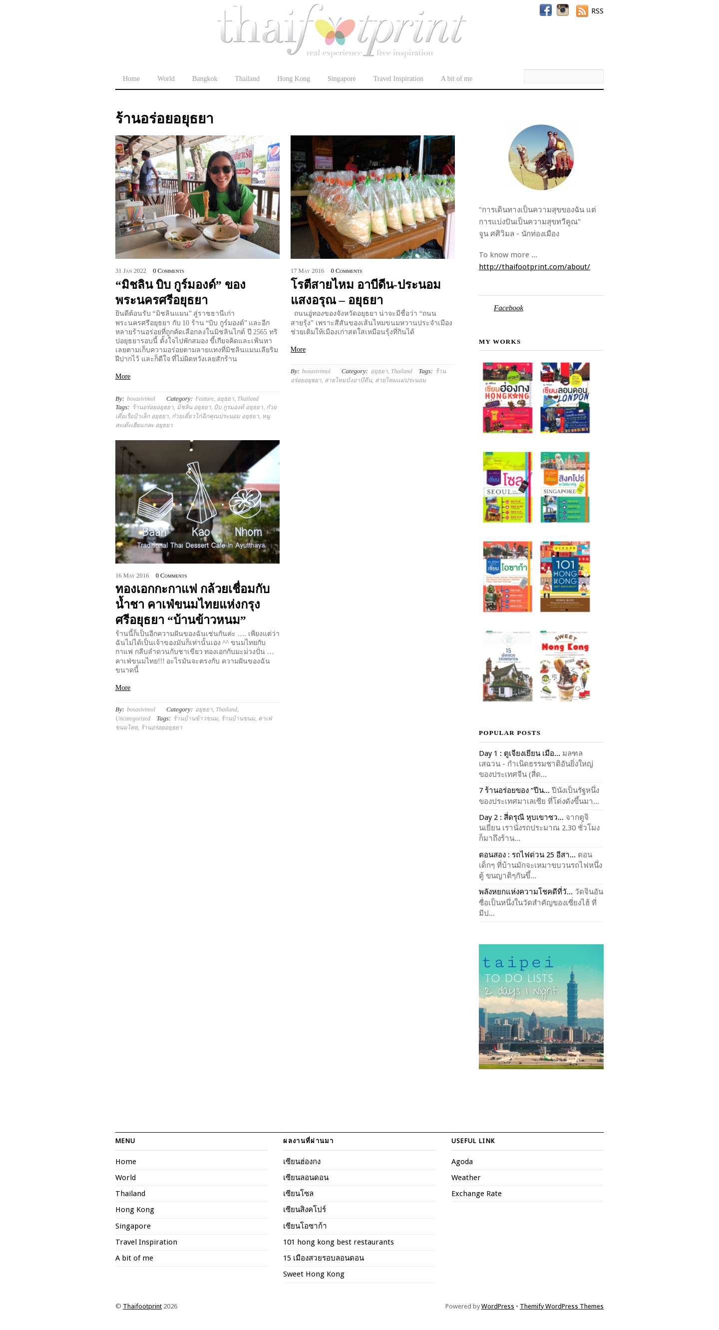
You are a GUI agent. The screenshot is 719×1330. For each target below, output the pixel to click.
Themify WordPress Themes (562, 1306)
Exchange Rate (476, 1193)
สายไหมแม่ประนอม (400, 380)
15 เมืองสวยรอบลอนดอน (323, 1258)
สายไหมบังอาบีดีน (348, 380)
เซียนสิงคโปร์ (304, 1209)
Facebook (508, 308)
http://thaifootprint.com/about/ (534, 266)
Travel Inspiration (398, 78)
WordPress (497, 1306)
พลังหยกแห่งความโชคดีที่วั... (526, 891)
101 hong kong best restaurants (338, 1242)
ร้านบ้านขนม (238, 718)
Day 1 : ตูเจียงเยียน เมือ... (519, 753)
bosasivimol (141, 398)
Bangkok (205, 78)
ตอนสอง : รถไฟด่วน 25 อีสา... (527, 854)
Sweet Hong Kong (314, 1274)
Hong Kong (293, 78)
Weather (466, 1177)
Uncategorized (132, 718)
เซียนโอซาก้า (305, 1226)
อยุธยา (225, 398)
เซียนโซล (298, 1193)
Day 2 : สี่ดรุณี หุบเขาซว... (521, 817)
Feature (204, 398)
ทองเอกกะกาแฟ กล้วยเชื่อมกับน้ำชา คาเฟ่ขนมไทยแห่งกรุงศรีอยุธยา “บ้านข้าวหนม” (192, 605)
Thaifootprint (142, 1306)
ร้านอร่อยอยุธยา (153, 407)
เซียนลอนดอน (306, 1177)
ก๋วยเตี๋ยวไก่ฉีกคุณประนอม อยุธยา (215, 416)
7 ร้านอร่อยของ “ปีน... (514, 790)
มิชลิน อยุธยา (194, 407)
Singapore (342, 78)
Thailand (247, 78)
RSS (597, 10)
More (122, 376)
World (166, 78)
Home (131, 78)
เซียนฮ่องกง (302, 1161)
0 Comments (168, 270)
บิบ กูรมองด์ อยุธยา (238, 407)
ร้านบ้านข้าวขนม (195, 718)
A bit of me (456, 78)
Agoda (462, 1161)
